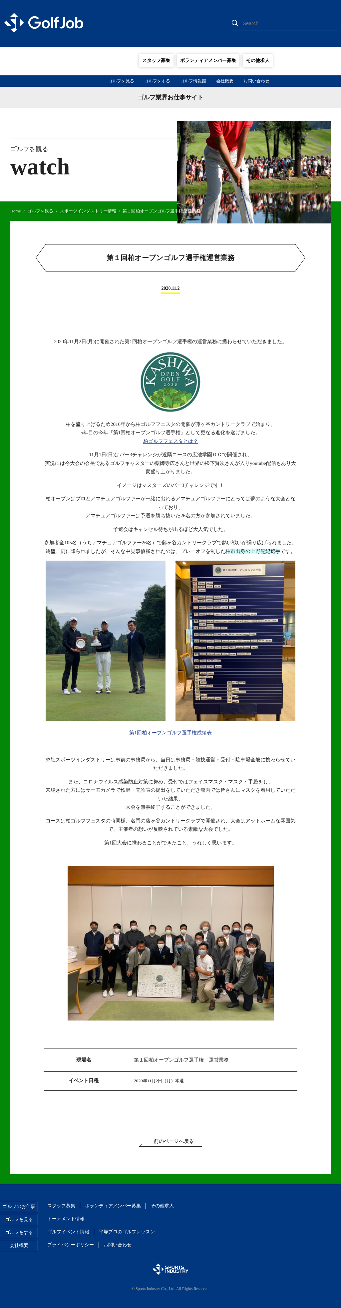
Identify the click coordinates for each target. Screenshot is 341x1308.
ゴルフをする (157, 80)
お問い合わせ (256, 80)
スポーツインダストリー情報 (88, 210)
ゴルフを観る (40, 210)
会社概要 (224, 80)
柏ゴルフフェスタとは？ (170, 441)
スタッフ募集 (156, 60)
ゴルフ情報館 (193, 80)
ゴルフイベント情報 (68, 1231)
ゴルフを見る (121, 80)
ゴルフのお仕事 (19, 1206)
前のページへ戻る (174, 1141)
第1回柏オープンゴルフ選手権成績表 (170, 732)
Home (15, 210)
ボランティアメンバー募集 (208, 60)
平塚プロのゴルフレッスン (127, 1231)
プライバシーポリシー (70, 1244)
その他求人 (257, 60)
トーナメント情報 (66, 1218)
